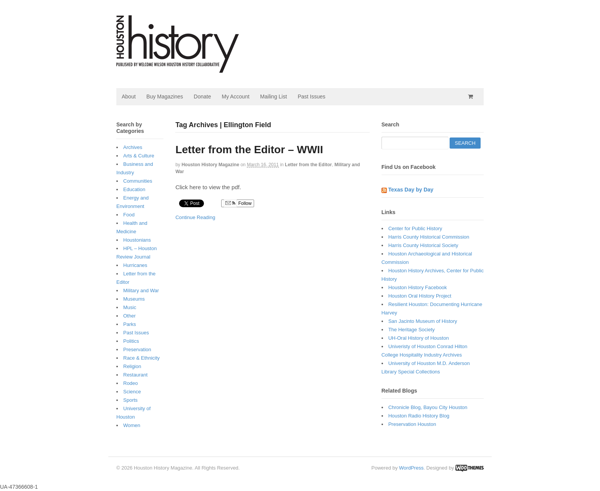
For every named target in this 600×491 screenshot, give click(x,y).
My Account (235, 96)
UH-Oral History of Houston (418, 338)
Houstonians (137, 240)
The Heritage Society (411, 329)
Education (134, 189)
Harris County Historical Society (423, 245)
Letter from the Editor (308, 164)
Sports (130, 400)
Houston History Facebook (417, 287)
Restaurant (135, 375)
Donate (202, 96)
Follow (237, 203)
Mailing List (273, 96)
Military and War (141, 290)
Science (132, 391)
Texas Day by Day (411, 190)
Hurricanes (135, 265)
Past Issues (311, 96)
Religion (132, 366)
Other (129, 316)
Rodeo (130, 383)
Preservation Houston (412, 424)
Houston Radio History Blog (419, 416)
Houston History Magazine (210, 164)
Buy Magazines (165, 96)
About (129, 96)
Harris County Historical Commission (429, 237)
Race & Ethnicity (141, 358)
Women (131, 425)
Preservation (137, 349)
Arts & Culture (138, 156)
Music (129, 307)
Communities (137, 181)
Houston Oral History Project (420, 296)
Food (129, 215)
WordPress (411, 468)
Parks (129, 324)
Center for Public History (415, 228)
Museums (134, 299)
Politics (131, 341)
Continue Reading (195, 217)
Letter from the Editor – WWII (249, 149)
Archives (132, 147)
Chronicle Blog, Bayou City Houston (428, 407)
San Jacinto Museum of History (422, 321)
